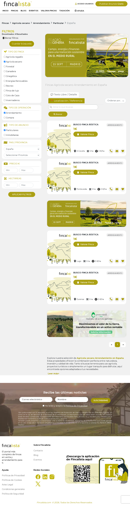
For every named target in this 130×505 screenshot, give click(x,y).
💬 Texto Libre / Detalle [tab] (64, 94)
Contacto (38, 450)
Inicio (6, 10)
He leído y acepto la (65, 404)
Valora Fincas (49, 10)
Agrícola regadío (14, 57)
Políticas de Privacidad (13, 474)
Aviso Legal (7, 484)
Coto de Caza (12, 95)
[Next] (123, 343)
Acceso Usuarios (84, 4)
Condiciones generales (13, 488)
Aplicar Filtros (21, 194)
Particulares (12, 130)
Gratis (111, 4)
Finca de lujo (12, 90)
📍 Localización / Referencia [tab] (66, 100)
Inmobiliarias (12, 135)
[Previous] (111, 343)
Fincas (14, 10)
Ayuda (79, 11)
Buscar (58, 114)
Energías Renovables (16, 81)
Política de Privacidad (76, 404)
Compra (10, 118)
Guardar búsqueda (21, 44)
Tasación (64, 10)
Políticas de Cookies (12, 479)
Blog (23, 10)
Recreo (9, 86)
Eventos (33, 10)
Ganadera (11, 71)
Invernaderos (13, 100)
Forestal (10, 66)
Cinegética (11, 76)
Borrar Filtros (10, 38)
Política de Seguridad (13, 493)
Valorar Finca (84, 133)
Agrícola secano (14, 62)
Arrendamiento (14, 113)
